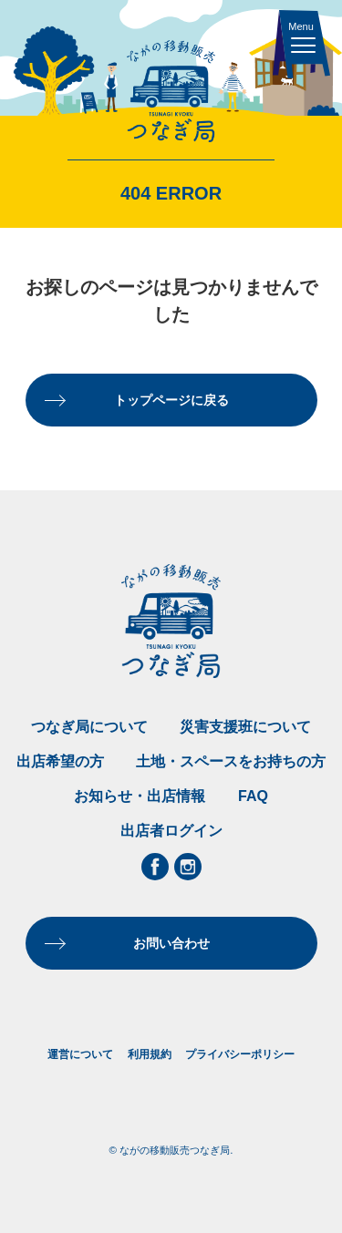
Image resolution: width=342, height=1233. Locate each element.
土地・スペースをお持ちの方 (231, 761)
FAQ (253, 796)
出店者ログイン (171, 830)
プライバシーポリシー (240, 1054)
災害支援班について (245, 727)
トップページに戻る (171, 400)
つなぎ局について (89, 727)
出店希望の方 (60, 761)
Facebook (155, 866)
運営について (80, 1054)
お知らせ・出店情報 (139, 796)
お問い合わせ (171, 943)
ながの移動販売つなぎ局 (171, 91)
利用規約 (149, 1054)
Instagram (188, 866)
